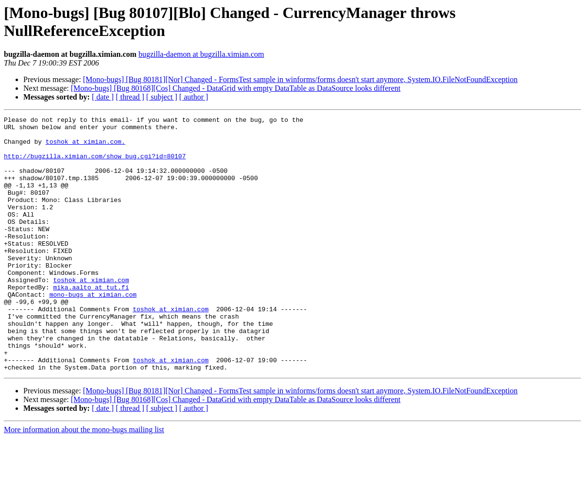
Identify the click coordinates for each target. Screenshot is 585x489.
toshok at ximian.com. (85, 147)
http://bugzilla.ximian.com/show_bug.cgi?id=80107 (95, 164)
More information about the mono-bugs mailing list (84, 480)
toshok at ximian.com (91, 313)
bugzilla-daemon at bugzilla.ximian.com (201, 54)
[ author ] (193, 97)
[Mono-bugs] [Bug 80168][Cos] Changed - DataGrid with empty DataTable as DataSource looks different (235, 88)
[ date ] (103, 97)
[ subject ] (161, 97)
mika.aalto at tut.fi (91, 322)
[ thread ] (130, 97)
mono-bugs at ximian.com (93, 330)
